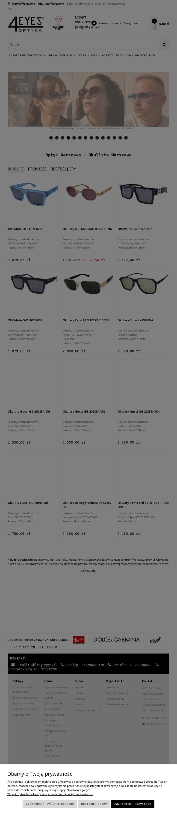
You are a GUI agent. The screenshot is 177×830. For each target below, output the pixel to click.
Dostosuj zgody (94, 804)
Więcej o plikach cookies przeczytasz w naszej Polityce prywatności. (50, 794)
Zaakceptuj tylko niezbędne (50, 804)
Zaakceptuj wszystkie (132, 804)
